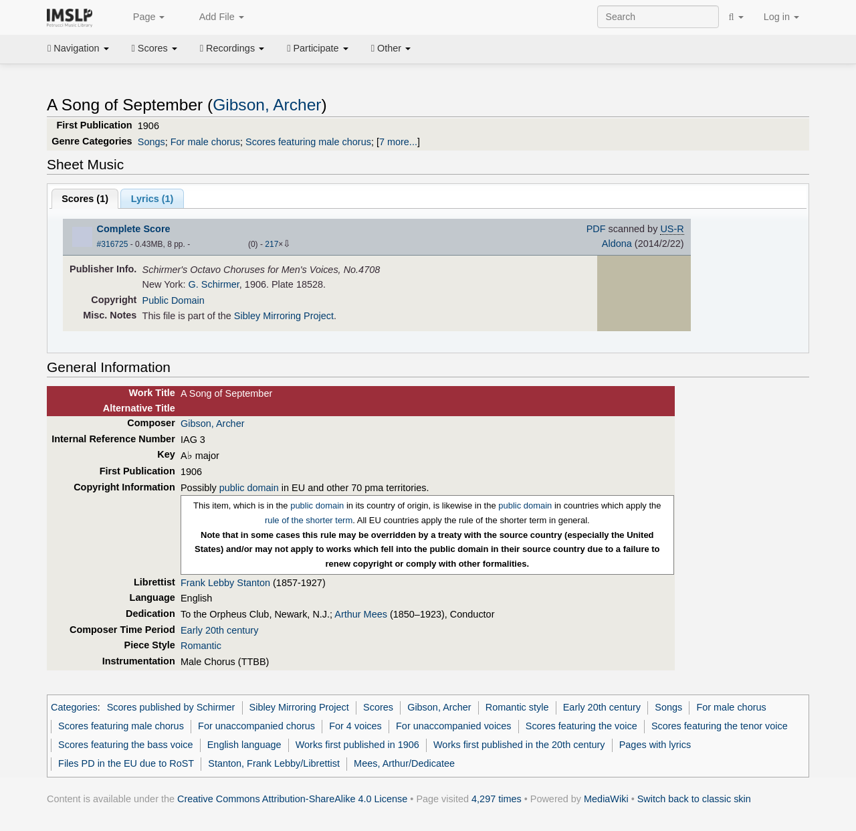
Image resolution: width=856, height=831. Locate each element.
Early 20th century (219, 630)
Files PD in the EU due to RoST (126, 763)
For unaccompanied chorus (256, 726)
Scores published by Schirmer (171, 707)
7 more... (398, 141)
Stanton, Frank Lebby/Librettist (274, 763)
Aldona (617, 243)
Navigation (78, 48)
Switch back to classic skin (694, 799)
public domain (249, 487)
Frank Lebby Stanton (225, 582)
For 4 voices (355, 726)
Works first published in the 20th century (519, 744)
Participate (317, 48)
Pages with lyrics (655, 744)
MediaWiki (606, 799)
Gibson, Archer (267, 105)
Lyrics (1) (152, 198)
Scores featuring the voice (581, 726)
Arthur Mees (360, 614)
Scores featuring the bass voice (125, 744)
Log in (781, 16)
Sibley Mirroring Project (284, 315)
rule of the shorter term (308, 520)
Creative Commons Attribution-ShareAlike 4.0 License (292, 799)
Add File (214, 17)
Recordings (232, 48)
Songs (151, 141)
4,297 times (496, 799)
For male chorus (205, 141)
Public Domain (173, 300)
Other (391, 48)
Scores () (85, 198)
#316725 (112, 244)
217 (271, 244)
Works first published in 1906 (357, 744)
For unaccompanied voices (454, 726)
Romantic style (517, 707)
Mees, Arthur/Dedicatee (404, 763)
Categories (74, 707)
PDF (596, 228)
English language (244, 744)
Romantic (201, 645)
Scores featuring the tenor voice (719, 726)
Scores (154, 48)
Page (141, 17)
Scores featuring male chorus (308, 141)
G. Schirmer (214, 284)
